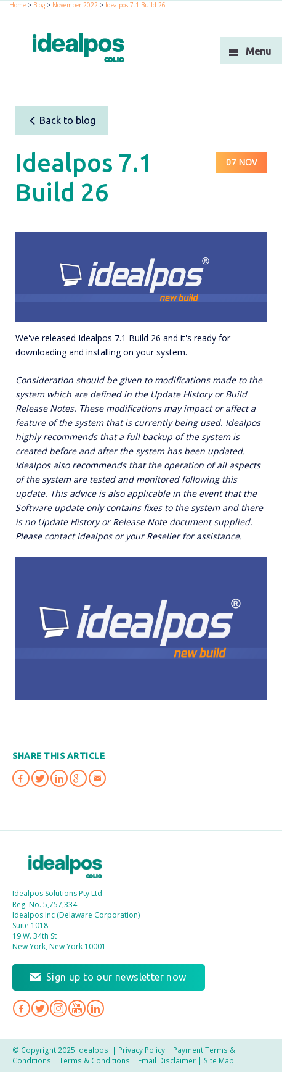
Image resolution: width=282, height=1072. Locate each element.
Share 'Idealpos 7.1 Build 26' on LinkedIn (59, 778)
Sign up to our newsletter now (116, 977)
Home (17, 5)
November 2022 (75, 5)
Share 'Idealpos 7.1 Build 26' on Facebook (21, 778)
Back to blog (61, 120)
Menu (258, 51)
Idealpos (65, 866)
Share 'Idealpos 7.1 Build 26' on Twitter (40, 778)
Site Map (219, 1060)
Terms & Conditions (94, 1060)
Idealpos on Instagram (58, 1008)
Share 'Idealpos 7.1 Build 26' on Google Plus (78, 778)
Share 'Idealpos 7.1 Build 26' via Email (97, 778)
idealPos (78, 47)
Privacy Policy (141, 1050)
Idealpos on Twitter (40, 1008)
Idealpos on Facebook (21, 1008)
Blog (39, 5)
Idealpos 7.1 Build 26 (135, 5)
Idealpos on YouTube (77, 1008)
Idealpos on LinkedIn (95, 1008)
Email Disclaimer (167, 1060)
